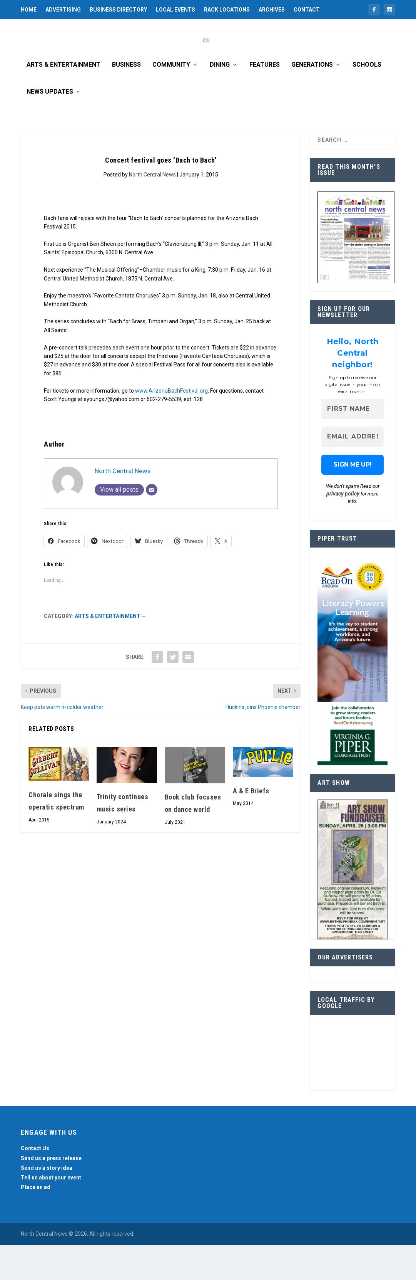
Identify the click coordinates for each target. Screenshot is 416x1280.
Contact (307, 10)
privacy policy (342, 528)
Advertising (63, 10)
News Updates (50, 126)
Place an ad (35, 1222)
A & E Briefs (251, 825)
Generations (312, 99)
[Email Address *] (352, 471)
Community (171, 99)
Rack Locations (227, 10)
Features (264, 99)
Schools (367, 99)
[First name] (352, 443)
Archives (272, 10)
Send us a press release (51, 1193)
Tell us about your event (51, 1212)
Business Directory (118, 10)
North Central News (152, 209)
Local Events (175, 10)
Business (126, 99)
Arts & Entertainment (63, 99)
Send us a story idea (46, 1202)
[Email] (151, 524)
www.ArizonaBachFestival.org (171, 425)
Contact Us (35, 1183)
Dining (220, 99)
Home (29, 10)
